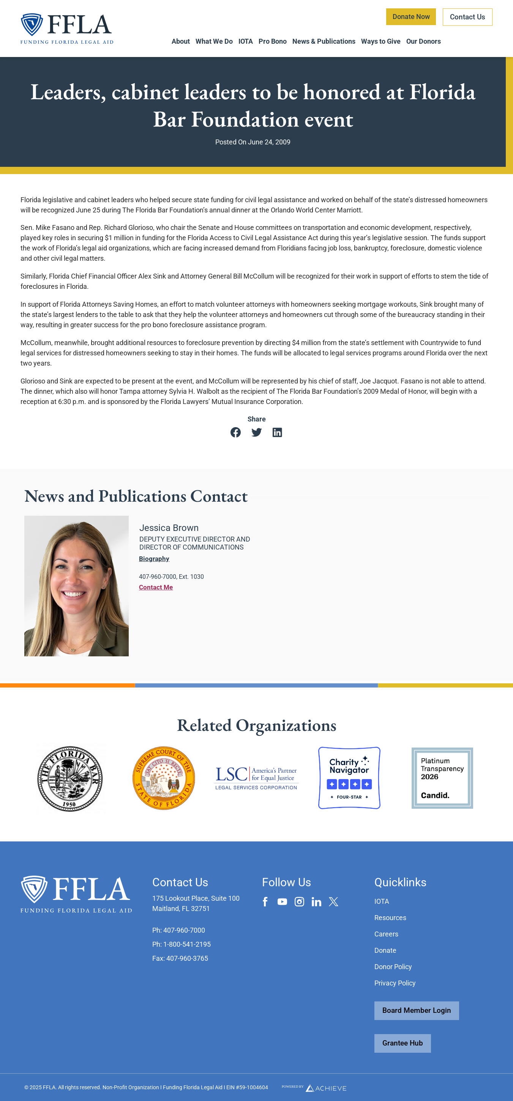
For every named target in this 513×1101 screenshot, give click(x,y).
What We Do (214, 41)
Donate (385, 950)
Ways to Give (381, 41)
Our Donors (423, 41)
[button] (235, 435)
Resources (390, 918)
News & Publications (323, 41)
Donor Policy (393, 967)
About (181, 41)
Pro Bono (273, 41)
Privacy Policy (395, 983)
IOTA (245, 41)
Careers (386, 934)
